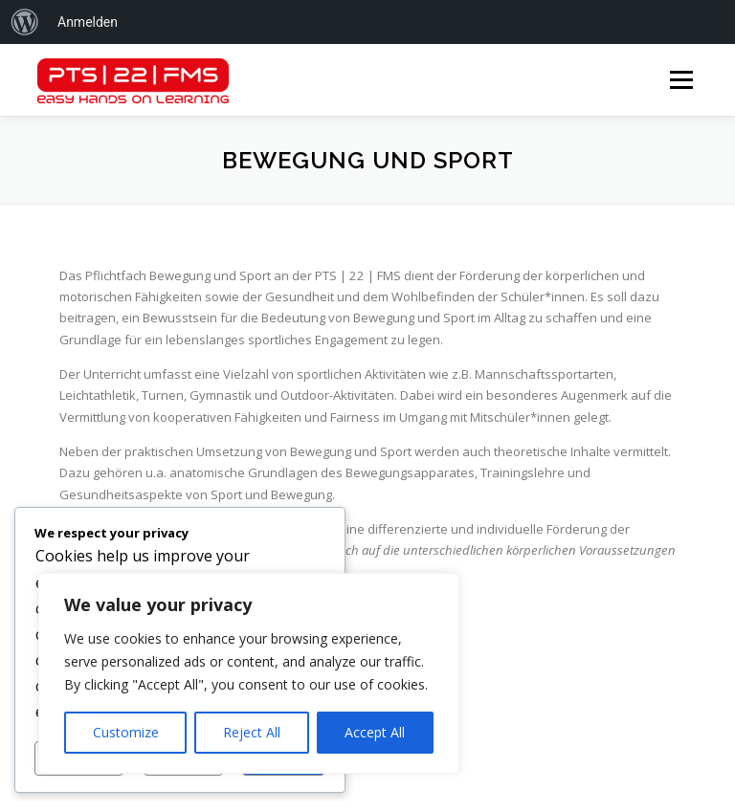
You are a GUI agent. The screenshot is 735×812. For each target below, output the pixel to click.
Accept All (375, 732)
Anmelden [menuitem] (87, 22)
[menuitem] (25, 22)
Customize (126, 732)
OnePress (469, 767)
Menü (681, 79)
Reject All (251, 732)
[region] (248, 673)
